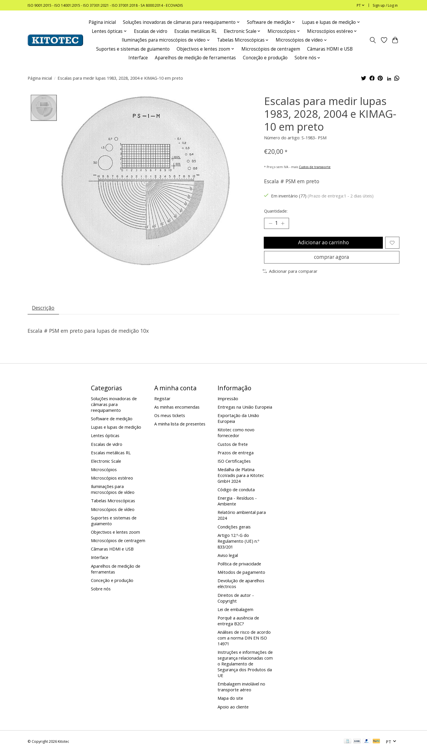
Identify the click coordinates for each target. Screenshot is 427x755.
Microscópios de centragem (270, 49)
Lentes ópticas (105, 438)
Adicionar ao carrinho (323, 243)
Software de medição (111, 421)
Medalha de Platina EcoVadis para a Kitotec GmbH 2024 (241, 478)
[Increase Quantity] (283, 223)
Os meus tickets (169, 418)
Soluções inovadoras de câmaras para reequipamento (114, 407)
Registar (162, 401)
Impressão (228, 401)
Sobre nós (101, 591)
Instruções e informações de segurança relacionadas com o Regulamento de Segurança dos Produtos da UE (245, 666)
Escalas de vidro (150, 31)
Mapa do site (230, 701)
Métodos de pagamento (241, 575)
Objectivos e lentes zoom (115, 534)
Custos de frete (233, 446)
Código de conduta (236, 492)
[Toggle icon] (373, 40)
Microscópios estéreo (112, 480)
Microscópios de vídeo (112, 511)
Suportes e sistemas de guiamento (133, 49)
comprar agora (331, 258)
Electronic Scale (106, 463)
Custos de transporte (315, 167)
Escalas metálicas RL (195, 31)
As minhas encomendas (177, 409)
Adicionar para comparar (290, 273)
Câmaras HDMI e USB (330, 49)
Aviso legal (228, 558)
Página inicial (102, 22)
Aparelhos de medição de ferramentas (195, 58)
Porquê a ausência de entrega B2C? (238, 623)
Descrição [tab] (44, 310)
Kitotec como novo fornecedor (236, 435)
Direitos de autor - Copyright (236, 600)
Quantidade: (276, 211)
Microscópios (104, 472)
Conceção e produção (265, 58)
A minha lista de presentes (179, 426)
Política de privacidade (239, 566)
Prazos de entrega (236, 455)
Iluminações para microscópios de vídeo (112, 492)
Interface (138, 58)
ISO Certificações (234, 463)
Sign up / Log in (385, 5)
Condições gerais (234, 529)
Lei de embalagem (235, 612)
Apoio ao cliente (233, 709)
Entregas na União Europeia (245, 409)
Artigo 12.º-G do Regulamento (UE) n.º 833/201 (238, 543)
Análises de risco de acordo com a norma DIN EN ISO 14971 (244, 640)
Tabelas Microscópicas (113, 503)
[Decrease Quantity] (270, 223)
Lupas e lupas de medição (116, 429)
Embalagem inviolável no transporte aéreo (241, 689)
